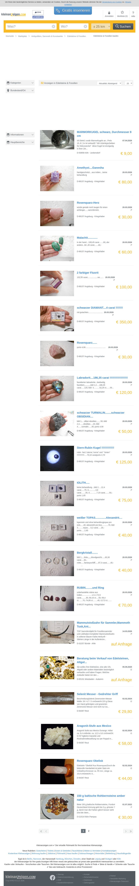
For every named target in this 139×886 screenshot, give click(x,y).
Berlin (29, 859)
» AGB (58, 880)
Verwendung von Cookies (112, 2)
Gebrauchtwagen (86, 853)
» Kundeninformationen (64, 883)
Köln (119, 859)
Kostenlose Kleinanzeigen (19, 853)
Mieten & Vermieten (92, 851)
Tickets (50, 851)
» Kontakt (86, 874)
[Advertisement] (21, 115)
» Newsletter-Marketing (117, 879)
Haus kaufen (72, 853)
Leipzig (98, 859)
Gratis (73, 10)
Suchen (123, 26)
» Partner (112, 876)
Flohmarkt (61, 853)
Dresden (77, 859)
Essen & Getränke (62, 851)
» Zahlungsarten (88, 883)
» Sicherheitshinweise (90, 877)
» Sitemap (60, 874)
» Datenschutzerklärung (65, 877)
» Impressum (87, 880)
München (68, 859)
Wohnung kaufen (39, 853)
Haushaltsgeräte (124, 853)
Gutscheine (41, 851)
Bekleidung (110, 853)
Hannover (37, 859)
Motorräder (99, 853)
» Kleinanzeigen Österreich (119, 881)
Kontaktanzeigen (109, 851)
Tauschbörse (77, 851)
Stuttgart (108, 859)
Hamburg (60, 859)
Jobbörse (51, 853)
